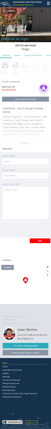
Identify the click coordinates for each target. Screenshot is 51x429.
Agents (17, 55)
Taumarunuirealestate (11, 380)
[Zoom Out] (48, 271)
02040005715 (26, 338)
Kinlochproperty (8, 390)
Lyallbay (5, 373)
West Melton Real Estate (12, 370)
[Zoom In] (48, 267)
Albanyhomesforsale (10, 383)
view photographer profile (25, 352)
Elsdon (5, 366)
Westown (6, 376)
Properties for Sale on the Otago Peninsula (19, 393)
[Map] (25, 284)
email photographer (27, 345)
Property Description (33, 55)
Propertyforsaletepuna (11, 397)
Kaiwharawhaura (9, 386)
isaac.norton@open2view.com (32, 334)
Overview (6, 55)
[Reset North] (48, 275)
